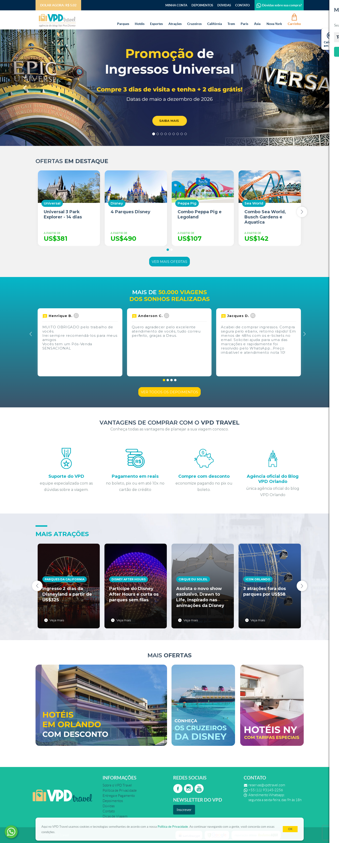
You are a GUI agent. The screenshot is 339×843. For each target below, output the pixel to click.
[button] (25, 87)
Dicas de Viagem (115, 816)
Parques (123, 19)
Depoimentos (202, 5)
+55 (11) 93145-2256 (265, 790)
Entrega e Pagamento (119, 796)
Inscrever (184, 810)
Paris (244, 19)
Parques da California (64, 579)
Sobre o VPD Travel (117, 785)
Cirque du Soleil (193, 579)
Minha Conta (176, 5)
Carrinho (294, 19)
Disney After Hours (129, 579)
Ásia (257, 19)
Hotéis (139, 19)
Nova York (274, 19)
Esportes (156, 19)
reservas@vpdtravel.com (266, 785)
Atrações (175, 19)
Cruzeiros (194, 19)
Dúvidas (224, 5)
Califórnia (214, 19)
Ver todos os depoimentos (169, 392)
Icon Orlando (258, 579)
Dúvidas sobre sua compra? (279, 5)
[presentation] (302, 212)
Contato (242, 5)
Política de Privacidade (173, 826)
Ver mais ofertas (169, 261)
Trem (231, 19)
